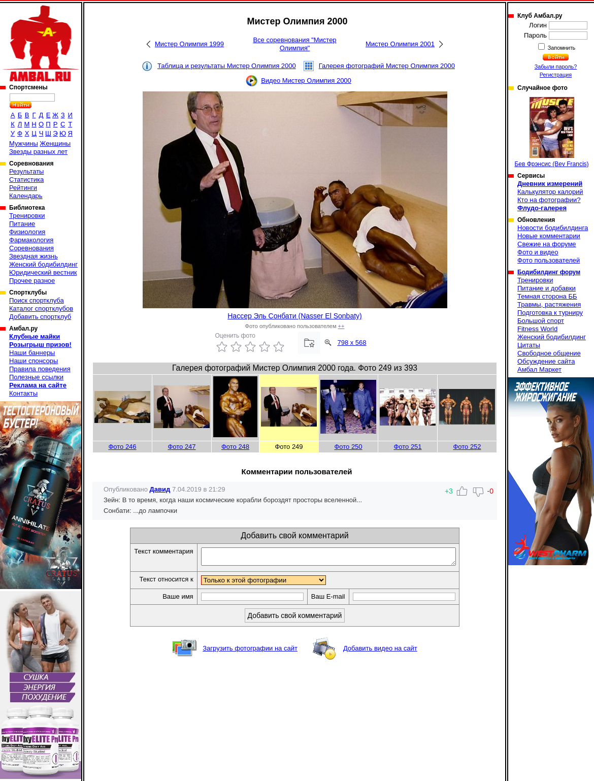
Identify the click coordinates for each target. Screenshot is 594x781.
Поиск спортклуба (36, 300)
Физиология (27, 232)
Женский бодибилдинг (43, 264)
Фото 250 (348, 446)
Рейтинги (23, 187)
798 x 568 (351, 342)
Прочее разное (32, 280)
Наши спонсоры (33, 361)
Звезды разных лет (38, 151)
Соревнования (31, 248)
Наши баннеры (32, 352)
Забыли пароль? (556, 66)
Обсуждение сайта (546, 361)
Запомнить (561, 48)
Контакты (23, 393)
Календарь (26, 196)
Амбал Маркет (539, 369)
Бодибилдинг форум (548, 272)
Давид (160, 489)
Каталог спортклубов (41, 308)
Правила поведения (40, 369)
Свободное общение (549, 353)
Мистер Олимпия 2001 (400, 44)
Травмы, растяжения (549, 304)
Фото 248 (235, 446)
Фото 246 (122, 446)
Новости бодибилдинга (552, 228)
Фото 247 (181, 446)
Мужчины (23, 143)
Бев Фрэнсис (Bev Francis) (551, 132)
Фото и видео (537, 252)
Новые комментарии (548, 236)
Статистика (26, 179)
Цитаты (528, 345)
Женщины (55, 143)
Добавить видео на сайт (380, 651)
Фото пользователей (548, 260)
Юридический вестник (43, 272)
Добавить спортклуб (40, 316)
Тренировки (27, 215)
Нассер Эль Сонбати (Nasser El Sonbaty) (294, 316)
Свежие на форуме (546, 244)
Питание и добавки (546, 288)
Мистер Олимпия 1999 (189, 44)
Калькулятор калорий (550, 192)
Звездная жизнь (33, 256)
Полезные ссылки (36, 377)
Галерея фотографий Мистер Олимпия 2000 (387, 66)
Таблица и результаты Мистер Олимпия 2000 (226, 66)
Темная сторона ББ (547, 296)
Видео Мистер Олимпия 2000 (306, 80)
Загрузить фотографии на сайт (250, 651)
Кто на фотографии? (549, 200)
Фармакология (31, 240)
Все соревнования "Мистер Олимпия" (294, 44)
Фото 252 (467, 446)
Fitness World (537, 329)
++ (341, 326)
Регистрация (556, 75)
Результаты (26, 171)
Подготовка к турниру (550, 312)
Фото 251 (407, 446)
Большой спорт (540, 320)
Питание (22, 223)
